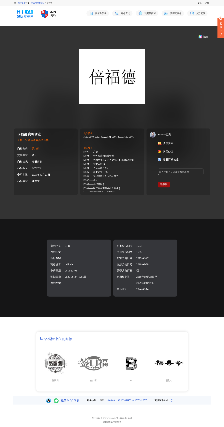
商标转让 (21, 3)
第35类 (36, 148)
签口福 (93, 380)
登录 (200, 3)
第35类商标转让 (38, 3)
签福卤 (55, 380)
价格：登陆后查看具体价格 (33, 140)
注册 (207, 3)
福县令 (168, 380)
